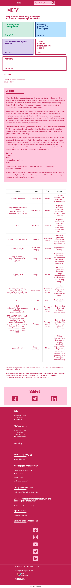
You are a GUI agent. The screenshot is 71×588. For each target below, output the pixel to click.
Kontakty (9, 59)
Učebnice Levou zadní (20, 481)
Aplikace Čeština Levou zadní (23, 474)
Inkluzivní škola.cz (19, 459)
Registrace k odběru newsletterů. (24, 506)
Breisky (23, 570)
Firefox (9, 156)
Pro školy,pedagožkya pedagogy (42, 26)
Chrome (9, 153)
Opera (8, 158)
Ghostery (17, 169)
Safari (8, 162)
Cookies (7, 75)
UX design (30, 570)
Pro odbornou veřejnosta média (16, 42)
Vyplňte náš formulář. (20, 515)
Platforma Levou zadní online (23, 470)
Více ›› (16, 448)
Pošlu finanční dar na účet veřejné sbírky (26, 492)
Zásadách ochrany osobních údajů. (43, 375)
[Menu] (17, 3)
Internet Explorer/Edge (14, 160)
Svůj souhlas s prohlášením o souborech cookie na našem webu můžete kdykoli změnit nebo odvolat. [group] (34, 369)
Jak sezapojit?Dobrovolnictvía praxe (44, 44)
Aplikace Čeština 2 (19, 477)
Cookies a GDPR (34, 566)
